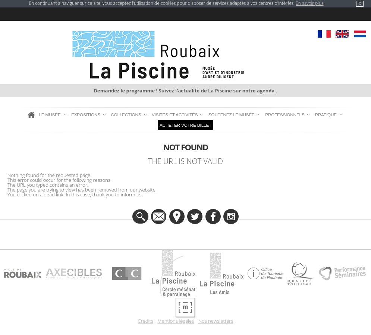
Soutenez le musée (231, 114)
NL (360, 34)
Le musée (49, 114)
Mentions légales (175, 321)
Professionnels (285, 114)
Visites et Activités (175, 114)
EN (342, 34)
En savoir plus (309, 3)
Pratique (326, 114)
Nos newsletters (215, 321)
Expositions (85, 114)
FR (324, 34)
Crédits (145, 321)
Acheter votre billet (185, 125)
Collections (126, 114)
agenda (266, 90)
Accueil (31, 115)
